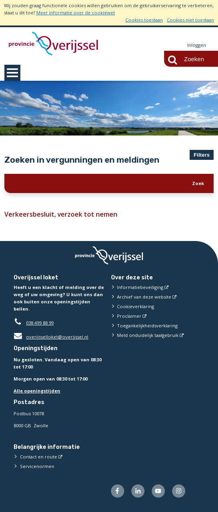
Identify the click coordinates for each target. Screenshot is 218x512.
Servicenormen (37, 466)
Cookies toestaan (144, 20)
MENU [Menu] (12, 73)
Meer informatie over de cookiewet (75, 13)
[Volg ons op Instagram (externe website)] (178, 491)
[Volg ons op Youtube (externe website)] (158, 491)
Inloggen (196, 45)
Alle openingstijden (37, 391)
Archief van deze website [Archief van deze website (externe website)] (144, 297)
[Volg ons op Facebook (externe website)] (117, 491)
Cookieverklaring (135, 306)
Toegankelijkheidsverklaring (147, 326)
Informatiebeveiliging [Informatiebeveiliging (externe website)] (140, 287)
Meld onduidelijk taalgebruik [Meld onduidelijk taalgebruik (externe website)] (147, 335)
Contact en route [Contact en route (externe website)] (38, 457)
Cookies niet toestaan (190, 20)
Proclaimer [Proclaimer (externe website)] (129, 316)
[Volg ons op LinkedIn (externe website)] (138, 491)
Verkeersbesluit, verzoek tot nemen (58, 214)
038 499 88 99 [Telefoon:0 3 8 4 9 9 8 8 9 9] (40, 323)
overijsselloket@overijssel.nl (51, 337)
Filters (202, 155)
